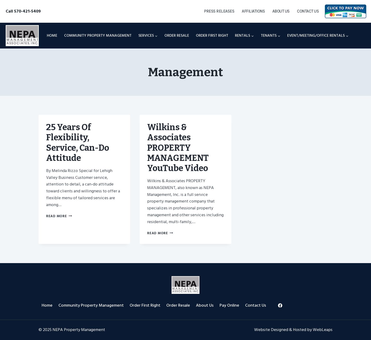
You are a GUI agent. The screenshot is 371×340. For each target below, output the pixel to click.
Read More (59, 216)
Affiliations (253, 11)
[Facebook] (280, 305)
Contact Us (308, 11)
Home (52, 35)
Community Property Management (98, 35)
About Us (281, 11)
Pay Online (229, 305)
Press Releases (219, 11)
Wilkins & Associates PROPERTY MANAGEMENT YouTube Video (178, 147)
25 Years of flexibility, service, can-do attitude (77, 142)
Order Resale (176, 35)
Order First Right (212, 35)
